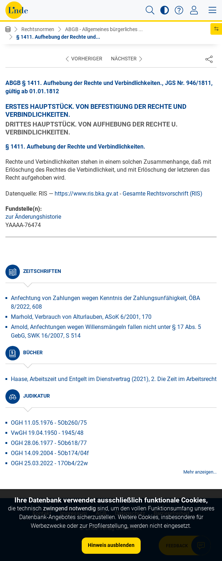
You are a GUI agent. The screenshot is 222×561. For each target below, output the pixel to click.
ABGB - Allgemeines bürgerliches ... (104, 29)
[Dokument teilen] (208, 58)
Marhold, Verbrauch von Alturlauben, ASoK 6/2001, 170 (81, 316)
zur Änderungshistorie (33, 216)
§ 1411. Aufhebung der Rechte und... (58, 37)
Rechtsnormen (37, 29)
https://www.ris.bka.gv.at (86, 193)
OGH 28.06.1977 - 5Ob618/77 (49, 443)
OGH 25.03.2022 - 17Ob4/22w (49, 463)
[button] (150, 10)
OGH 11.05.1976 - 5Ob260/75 (49, 422)
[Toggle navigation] (194, 10)
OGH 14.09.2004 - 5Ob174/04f (50, 453)
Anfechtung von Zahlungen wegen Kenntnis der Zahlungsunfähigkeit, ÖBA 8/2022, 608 (105, 302)
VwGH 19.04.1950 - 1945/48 (47, 432)
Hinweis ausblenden (111, 545)
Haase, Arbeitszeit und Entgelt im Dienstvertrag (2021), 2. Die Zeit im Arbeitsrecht (114, 379)
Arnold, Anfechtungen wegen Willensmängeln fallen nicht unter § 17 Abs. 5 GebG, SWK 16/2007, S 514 (106, 331)
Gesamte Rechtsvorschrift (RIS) (162, 193)
